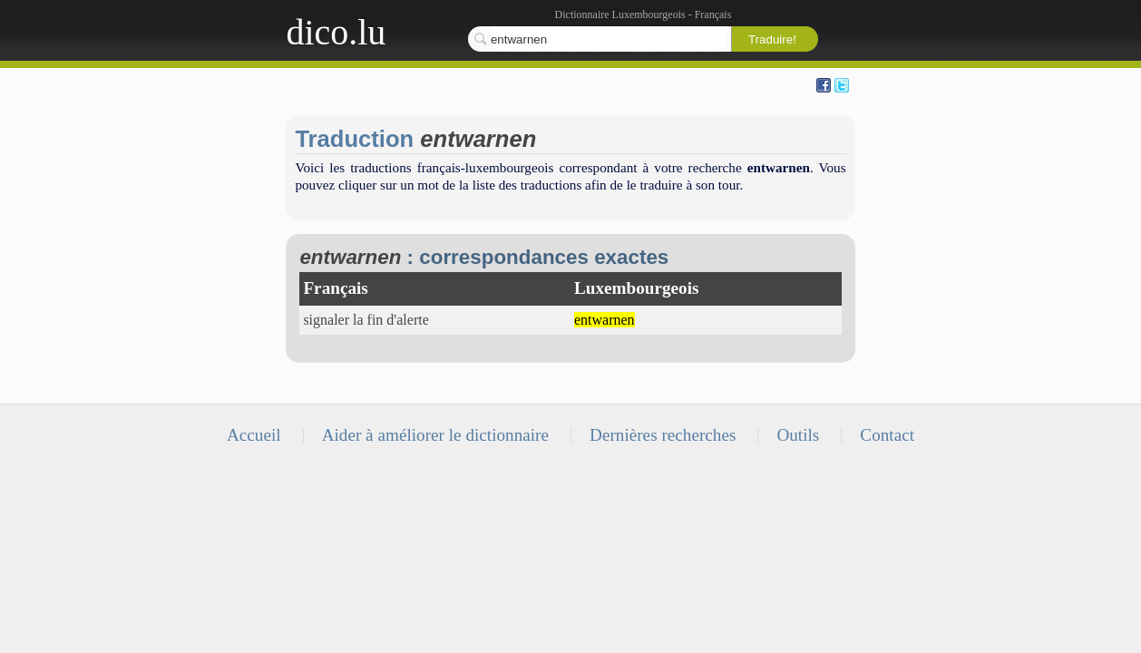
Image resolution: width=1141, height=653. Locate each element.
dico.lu (335, 32)
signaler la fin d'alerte (365, 319)
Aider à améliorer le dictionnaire (435, 434)
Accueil (254, 434)
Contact (887, 434)
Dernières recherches (663, 434)
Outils (797, 434)
